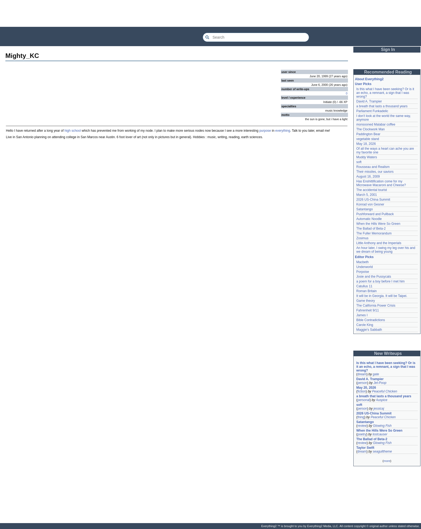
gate (376, 374)
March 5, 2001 (366, 195)
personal (363, 400)
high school (72, 131)
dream (361, 374)
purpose (265, 131)
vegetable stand (367, 139)
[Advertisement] (210, 13)
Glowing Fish (382, 426)
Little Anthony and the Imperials (378, 243)
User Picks (363, 84)
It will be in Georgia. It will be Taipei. (381, 296)
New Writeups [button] (388, 353)
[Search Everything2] (256, 37)
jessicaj (378, 408)
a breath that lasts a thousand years (382, 106)
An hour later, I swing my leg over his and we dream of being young (385, 250)
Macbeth (362, 262)
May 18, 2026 (366, 144)
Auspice (381, 400)
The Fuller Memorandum (373, 233)
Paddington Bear (368, 134)
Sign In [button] (388, 49)
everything (282, 131)
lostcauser (380, 434)
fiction (361, 391)
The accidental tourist (371, 190)
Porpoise (362, 272)
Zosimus (362, 238)
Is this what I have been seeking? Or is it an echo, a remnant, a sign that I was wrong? (385, 92)
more (386, 460)
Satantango (364, 209)
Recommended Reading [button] (388, 72)
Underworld (364, 267)
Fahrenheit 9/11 (367, 310)
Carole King (364, 325)
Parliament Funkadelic (372, 111)
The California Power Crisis (375, 305)
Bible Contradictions (370, 320)
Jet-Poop (379, 383)
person (362, 383)
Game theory (365, 301)
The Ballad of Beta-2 (371, 228)
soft (358, 162)
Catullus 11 (364, 286)
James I (362, 315)
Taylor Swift (365, 448)
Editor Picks (364, 257)
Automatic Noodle (369, 219)
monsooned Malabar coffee (375, 124)
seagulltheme (382, 451)
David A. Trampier (369, 101)
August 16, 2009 (368, 176)
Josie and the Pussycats (373, 276)
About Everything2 (369, 79)
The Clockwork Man (370, 129)
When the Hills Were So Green (378, 224)
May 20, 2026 (366, 388)
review (362, 426)
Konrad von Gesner (370, 204)
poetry (361, 434)
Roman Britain (366, 291)
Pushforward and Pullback (375, 214)
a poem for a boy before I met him (380, 281)
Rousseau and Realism (373, 167)
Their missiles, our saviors (375, 172)
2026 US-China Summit (373, 199)
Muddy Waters (366, 157)
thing (360, 417)
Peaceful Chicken (384, 391)
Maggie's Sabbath (369, 330)
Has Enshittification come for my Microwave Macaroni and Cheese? (381, 183)
